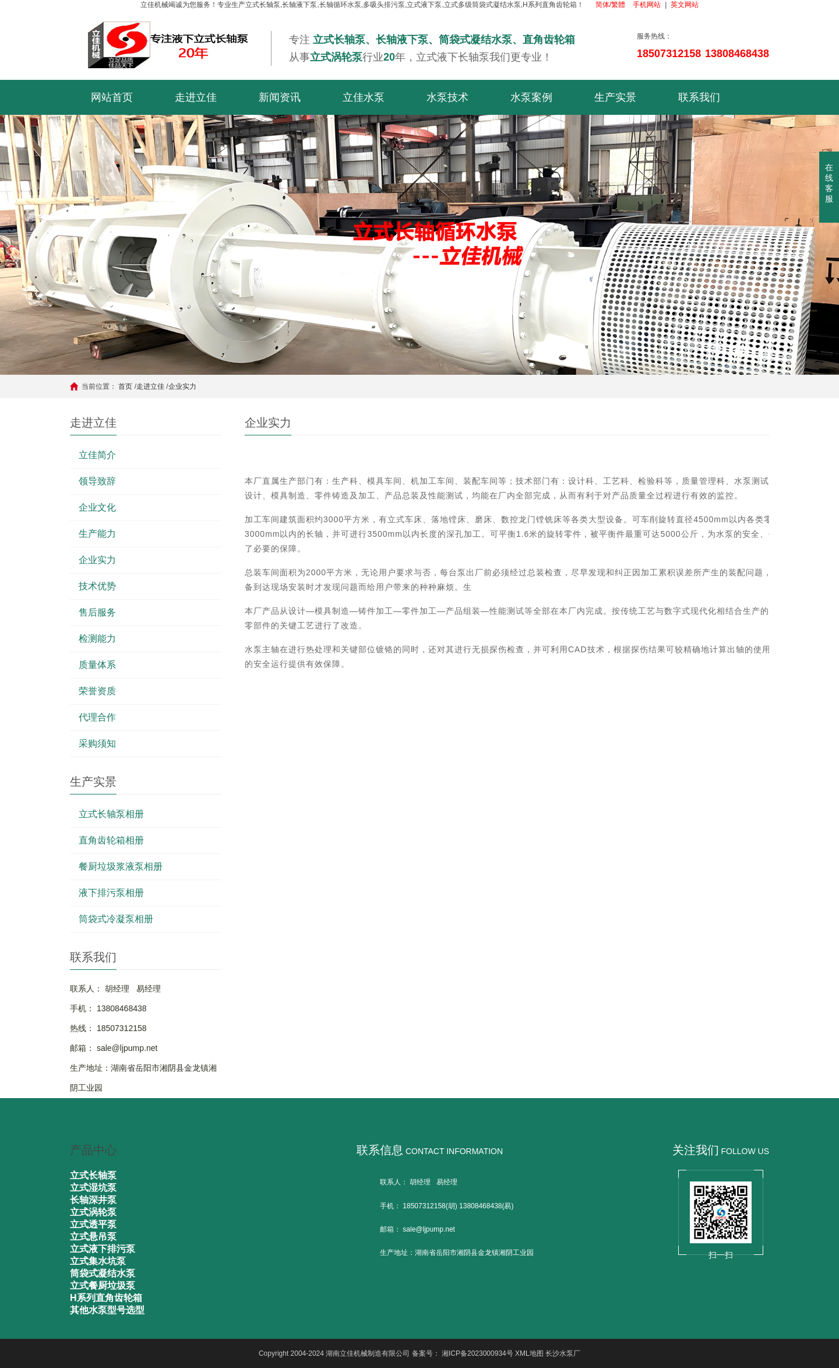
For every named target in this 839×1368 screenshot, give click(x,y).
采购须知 (97, 743)
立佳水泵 (364, 97)
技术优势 (97, 586)
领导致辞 (97, 481)
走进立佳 (196, 97)
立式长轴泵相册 (111, 814)
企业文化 (97, 507)
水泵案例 (531, 97)
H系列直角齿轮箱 (106, 1298)
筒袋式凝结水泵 (102, 1273)
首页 (125, 386)
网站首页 (112, 97)
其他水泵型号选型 (107, 1310)
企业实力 (182, 386)
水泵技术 (447, 97)
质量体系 (97, 665)
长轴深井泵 (93, 1200)
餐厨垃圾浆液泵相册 (121, 866)
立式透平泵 (93, 1224)
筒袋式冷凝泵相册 (116, 919)
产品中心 (93, 1150)
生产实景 (615, 97)
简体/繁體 (610, 5)
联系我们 (699, 97)
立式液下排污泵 (102, 1249)
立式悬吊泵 (93, 1237)
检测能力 (97, 638)
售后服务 (97, 612)
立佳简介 (97, 455)
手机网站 (647, 5)
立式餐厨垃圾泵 (102, 1285)
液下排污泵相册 (111, 893)
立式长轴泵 (93, 1175)
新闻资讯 (280, 97)
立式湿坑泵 (93, 1188)
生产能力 (97, 534)
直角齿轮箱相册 (111, 840)
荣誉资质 (97, 691)
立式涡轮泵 (93, 1212)
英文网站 (685, 5)
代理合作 (97, 717)
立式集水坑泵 (98, 1261)
